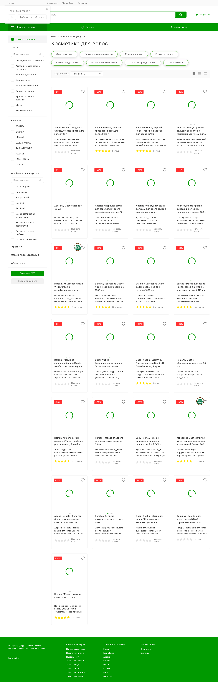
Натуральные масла (75, 649)
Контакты (82, 3)
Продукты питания (75, 653)
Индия (106, 664)
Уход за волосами (75, 661)
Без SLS (20, 203)
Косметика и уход (72, 37)
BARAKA (20, 132)
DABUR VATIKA (23, 143)
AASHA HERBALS (24, 148)
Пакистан (107, 676)
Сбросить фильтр (27, 281)
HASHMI (20, 153)
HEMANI (20, 137)
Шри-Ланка (108, 653)
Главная (55, 37)
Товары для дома (74, 676)
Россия (107, 649)
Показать (25, 273)
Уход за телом (73, 668)
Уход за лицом (73, 664)
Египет (106, 661)
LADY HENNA (22, 159)
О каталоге (52, 3)
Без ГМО (20, 208)
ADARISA (20, 126)
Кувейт (106, 668)
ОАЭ (105, 672)
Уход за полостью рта (77, 672)
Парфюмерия (72, 657)
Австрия (107, 657)
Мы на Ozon (67, 3)
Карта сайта (13, 658)
